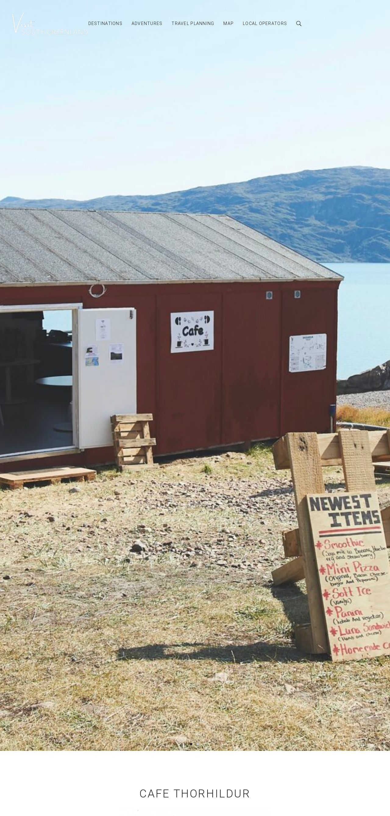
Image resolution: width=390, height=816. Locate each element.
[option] (195, 375)
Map (228, 23)
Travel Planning (193, 23)
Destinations (105, 23)
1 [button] (192, 743)
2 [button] (198, 743)
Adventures (147, 23)
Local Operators (265, 23)
